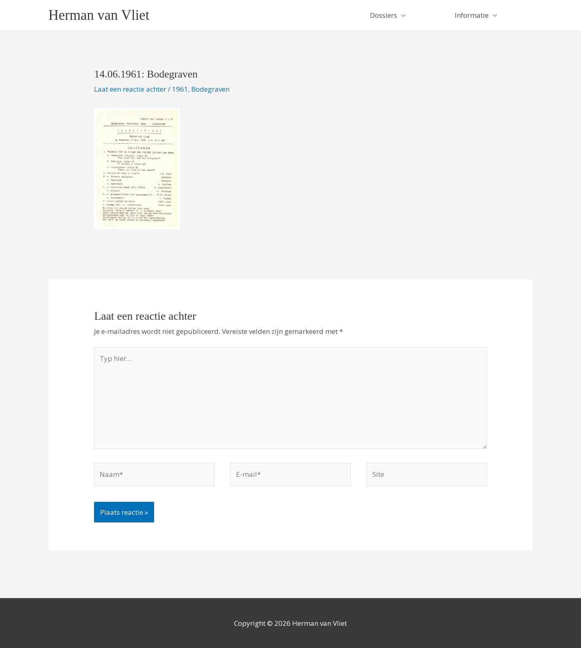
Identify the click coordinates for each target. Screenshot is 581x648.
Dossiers (383, 15)
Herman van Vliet (98, 15)
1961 (180, 89)
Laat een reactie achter (130, 89)
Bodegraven (210, 89)
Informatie (472, 15)
